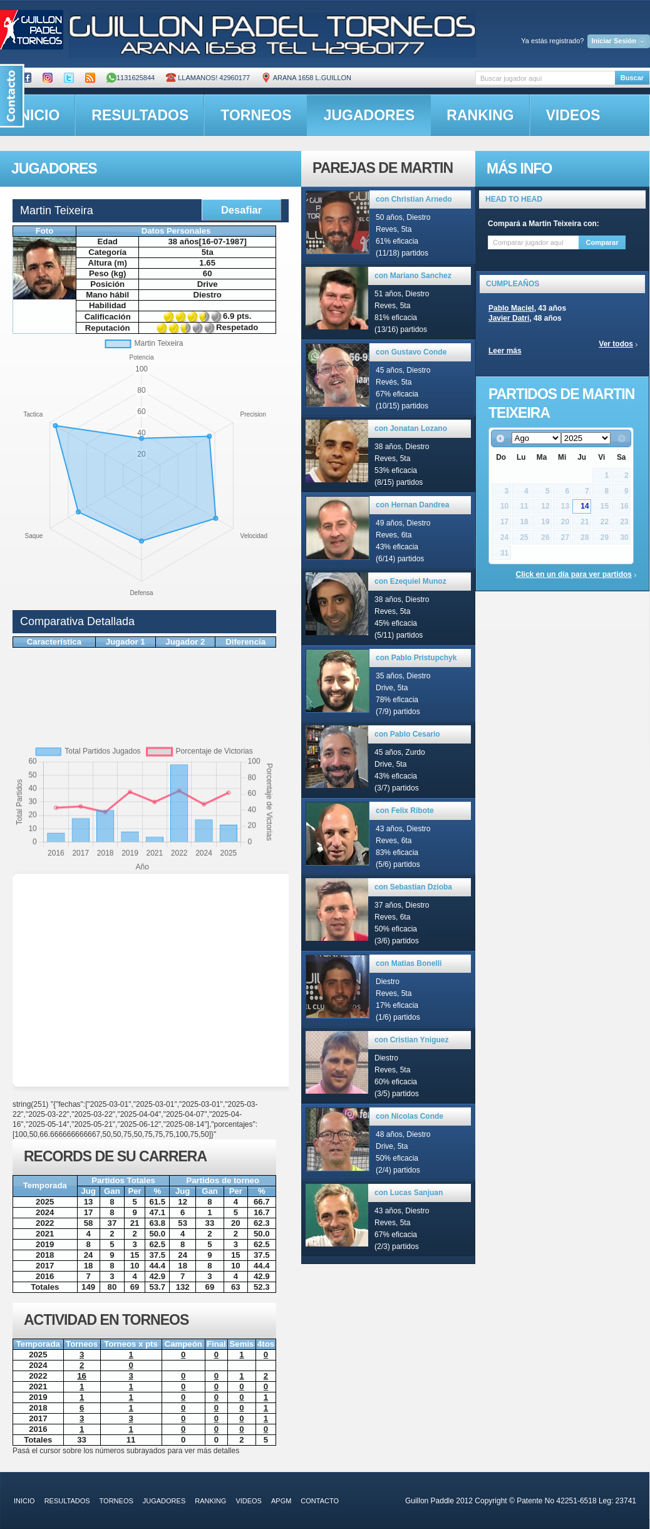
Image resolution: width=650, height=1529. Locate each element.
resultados (139, 115)
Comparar (602, 242)
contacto (320, 1501)
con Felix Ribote (405, 810)
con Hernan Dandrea (412, 504)
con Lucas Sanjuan (408, 1192)
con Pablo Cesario (407, 734)
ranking (479, 115)
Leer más (505, 350)
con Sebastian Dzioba (413, 887)
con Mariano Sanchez (412, 275)
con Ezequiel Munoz (410, 581)
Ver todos (616, 343)
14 (584, 506)
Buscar (632, 77)
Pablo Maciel (511, 308)
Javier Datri (508, 318)
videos (573, 115)
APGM (281, 1501)
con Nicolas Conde (409, 1116)
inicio (24, 1501)
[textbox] (545, 78)
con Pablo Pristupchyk (416, 657)
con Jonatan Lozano (410, 428)
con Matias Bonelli (408, 963)
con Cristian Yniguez (411, 1039)
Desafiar (241, 209)
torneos (255, 115)
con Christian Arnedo (414, 199)
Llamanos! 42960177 (208, 77)
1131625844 (130, 77)
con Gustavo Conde (411, 352)
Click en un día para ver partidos (574, 574)
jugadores (369, 115)
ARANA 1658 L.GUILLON (306, 77)
